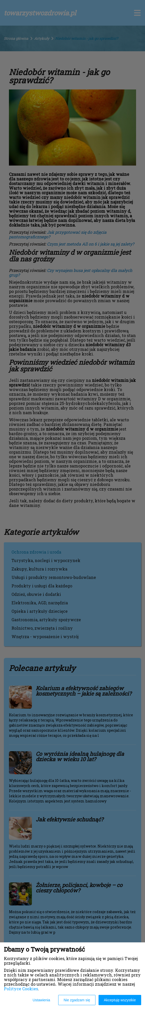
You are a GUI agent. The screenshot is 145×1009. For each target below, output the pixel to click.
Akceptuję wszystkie (120, 1000)
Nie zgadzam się (77, 1000)
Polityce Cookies (21, 988)
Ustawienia (41, 1000)
